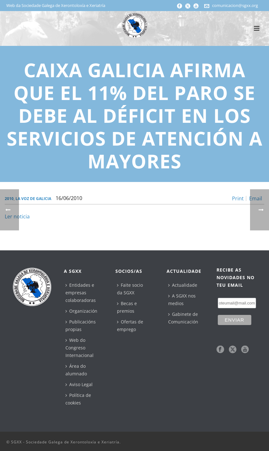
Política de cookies (78, 399)
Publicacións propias (80, 325)
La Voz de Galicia (33, 198)
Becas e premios (127, 307)
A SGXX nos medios (182, 299)
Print (238, 198)
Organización (81, 311)
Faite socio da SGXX (130, 289)
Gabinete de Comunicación (183, 318)
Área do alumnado (76, 370)
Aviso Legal (79, 384)
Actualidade (182, 285)
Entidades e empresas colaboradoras (80, 292)
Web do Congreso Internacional (79, 347)
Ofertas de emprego (130, 325)
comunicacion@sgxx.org (235, 5)
